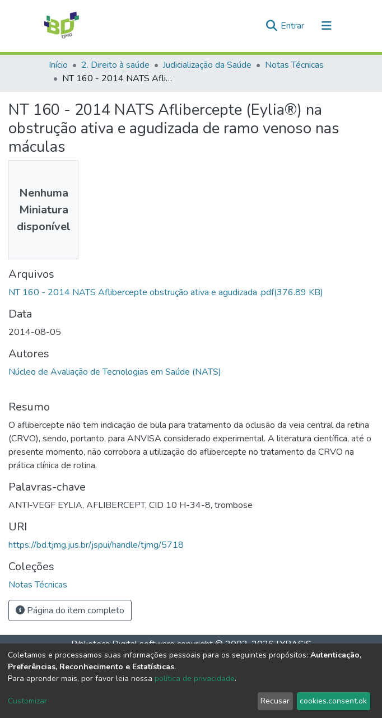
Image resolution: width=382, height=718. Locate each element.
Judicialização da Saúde (207, 65)
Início (58, 65)
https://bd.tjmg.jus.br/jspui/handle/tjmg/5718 (96, 545)
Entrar (293, 26)
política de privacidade (195, 678)
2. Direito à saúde (115, 65)
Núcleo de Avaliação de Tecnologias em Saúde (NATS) (114, 372)
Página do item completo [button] (70, 610)
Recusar (275, 701)
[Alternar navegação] (326, 26)
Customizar (27, 701)
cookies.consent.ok (333, 701)
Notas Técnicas (294, 65)
